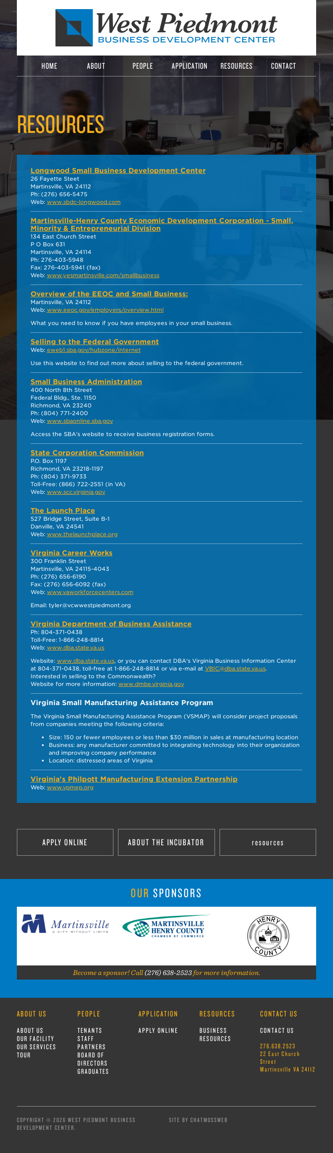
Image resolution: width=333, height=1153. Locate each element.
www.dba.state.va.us (75, 647)
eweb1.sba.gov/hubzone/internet (94, 349)
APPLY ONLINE (65, 842)
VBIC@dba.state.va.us (235, 668)
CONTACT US (277, 1030)
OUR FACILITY (36, 1038)
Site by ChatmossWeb (198, 1119)
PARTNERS (91, 1046)
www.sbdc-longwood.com (84, 201)
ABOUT (96, 66)
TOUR (24, 1055)
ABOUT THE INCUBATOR (166, 842)
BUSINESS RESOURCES (215, 1034)
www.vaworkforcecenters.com (90, 592)
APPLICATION (190, 66)
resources (268, 842)
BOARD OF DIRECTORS (92, 1059)
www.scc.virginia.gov (76, 491)
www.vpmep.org (70, 787)
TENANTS (89, 1030)
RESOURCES (236, 66)
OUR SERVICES (36, 1046)
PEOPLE (143, 66)
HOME (49, 66)
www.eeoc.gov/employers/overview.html (105, 309)
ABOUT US (30, 1030)
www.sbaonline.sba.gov (80, 420)
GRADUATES (93, 1071)
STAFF (85, 1038)
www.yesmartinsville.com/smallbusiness (103, 275)
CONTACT (283, 66)
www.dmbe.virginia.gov (151, 684)
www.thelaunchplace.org (82, 534)
